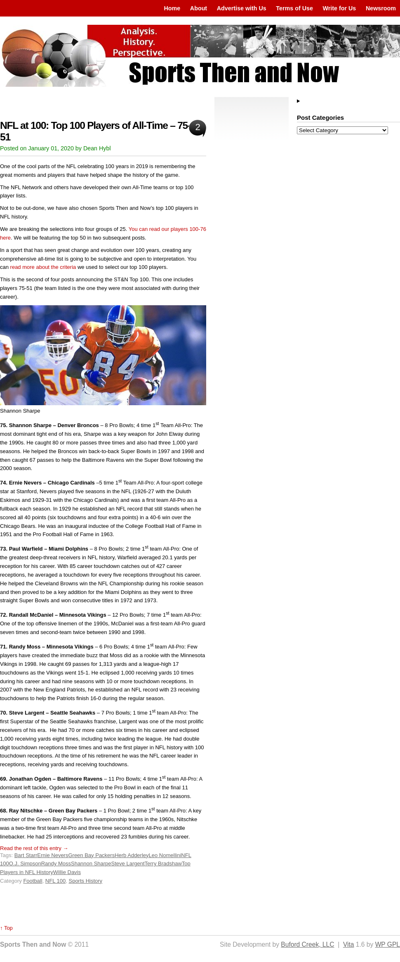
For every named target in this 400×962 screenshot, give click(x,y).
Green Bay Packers (91, 855)
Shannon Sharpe (91, 863)
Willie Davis (67, 872)
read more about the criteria (43, 267)
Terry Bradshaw (163, 863)
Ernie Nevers (52, 855)
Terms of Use (294, 8)
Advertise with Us (241, 8)
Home (172, 8)
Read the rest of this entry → (34, 848)
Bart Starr (26, 855)
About (198, 8)
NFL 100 (55, 881)
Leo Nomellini (165, 855)
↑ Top (6, 928)
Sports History (85, 881)
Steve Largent (128, 863)
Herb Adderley (131, 855)
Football (32, 881)
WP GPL (387, 944)
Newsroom (381, 8)
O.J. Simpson (25, 863)
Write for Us (339, 8)
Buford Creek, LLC (307, 944)
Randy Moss (56, 863)
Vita (348, 944)
